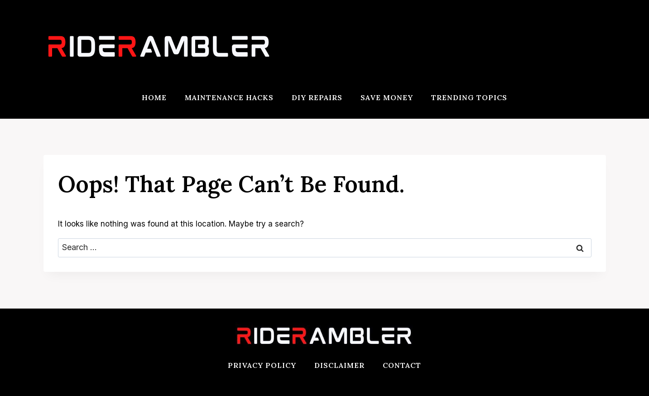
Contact (402, 365)
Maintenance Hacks (229, 97)
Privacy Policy (262, 365)
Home (154, 97)
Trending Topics (469, 97)
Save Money (387, 97)
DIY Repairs (317, 97)
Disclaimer (339, 365)
